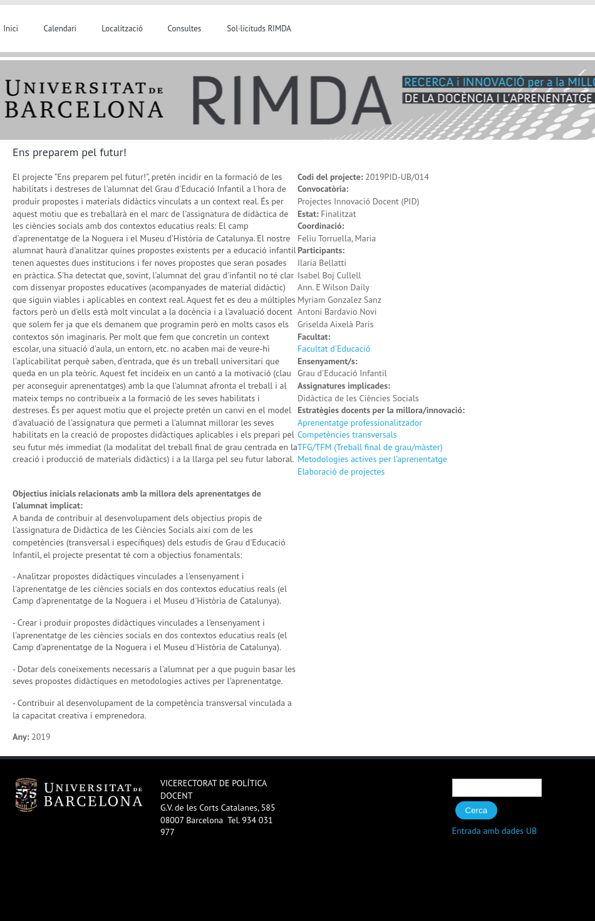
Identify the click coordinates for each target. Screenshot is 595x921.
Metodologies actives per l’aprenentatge (372, 459)
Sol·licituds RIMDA (259, 28)
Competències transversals (347, 434)
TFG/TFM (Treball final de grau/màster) (370, 447)
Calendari (60, 28)
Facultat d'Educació (334, 348)
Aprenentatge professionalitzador (360, 422)
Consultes (185, 28)
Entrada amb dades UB (494, 830)
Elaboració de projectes (341, 471)
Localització (122, 28)
